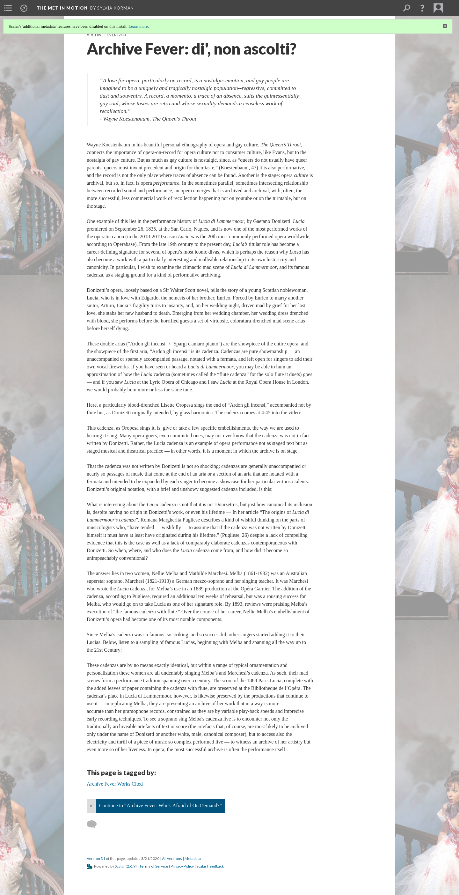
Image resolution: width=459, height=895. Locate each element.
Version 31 (96, 858)
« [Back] (91, 805)
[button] (422, 8)
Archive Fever (102, 35)
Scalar (120, 866)
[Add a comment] (94, 824)
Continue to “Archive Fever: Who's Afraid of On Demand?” (160, 805)
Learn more (138, 26)
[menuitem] (8, 8)
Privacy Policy (182, 866)
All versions (172, 858)
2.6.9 (131, 866)
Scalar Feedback (210, 866)
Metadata (193, 858)
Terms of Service (153, 866)
